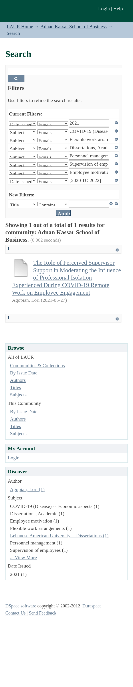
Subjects (18, 394)
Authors (18, 380)
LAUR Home (20, 26)
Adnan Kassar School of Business (73, 26)
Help (118, 8)
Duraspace (91, 605)
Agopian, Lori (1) (27, 489)
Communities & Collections (37, 365)
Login (104, 8)
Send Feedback (42, 613)
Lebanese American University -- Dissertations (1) (59, 535)
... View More (23, 557)
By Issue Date (23, 373)
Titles (15, 387)
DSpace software (20, 605)
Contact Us (16, 613)
